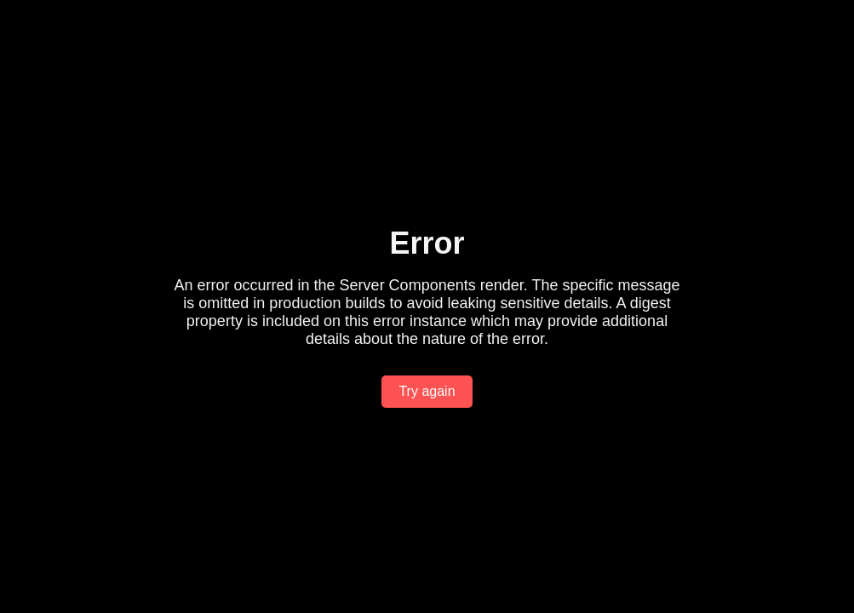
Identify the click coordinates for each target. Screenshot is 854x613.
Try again (426, 391)
